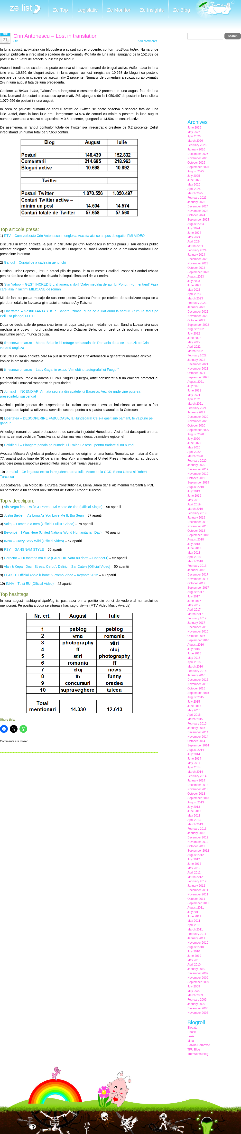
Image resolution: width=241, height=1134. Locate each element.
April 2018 (194, 557)
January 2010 (196, 969)
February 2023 (196, 303)
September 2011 (198, 903)
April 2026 (194, 136)
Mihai (191, 1040)
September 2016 (198, 640)
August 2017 (195, 592)
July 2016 (193, 649)
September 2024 (198, 219)
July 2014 (193, 754)
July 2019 (193, 491)
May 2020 (193, 447)
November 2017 (197, 579)
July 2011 (193, 912)
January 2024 (196, 254)
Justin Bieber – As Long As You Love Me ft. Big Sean (44, 515)
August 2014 (195, 750)
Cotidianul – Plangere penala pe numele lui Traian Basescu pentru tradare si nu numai (69, 445)
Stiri (15, 40)
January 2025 (196, 202)
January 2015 (196, 728)
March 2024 (195, 246)
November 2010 (197, 942)
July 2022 (193, 333)
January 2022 (196, 360)
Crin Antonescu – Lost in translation (55, 36)
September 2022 (198, 324)
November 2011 (197, 894)
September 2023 (198, 272)
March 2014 (195, 771)
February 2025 (196, 197)
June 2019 (194, 495)
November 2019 (197, 473)
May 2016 (193, 658)
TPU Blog (193, 1049)
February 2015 (196, 723)
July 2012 (193, 859)
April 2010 (194, 964)
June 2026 (194, 127)
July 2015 (193, 701)
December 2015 (197, 679)
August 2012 (195, 855)
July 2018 (193, 544)
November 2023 (197, 263)
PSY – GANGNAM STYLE (24, 549)
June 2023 (194, 285)
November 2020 (197, 421)
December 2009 (197, 973)
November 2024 (197, 211)
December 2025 (197, 154)
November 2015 (197, 684)
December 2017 (197, 574)
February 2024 (196, 250)
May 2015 (193, 710)
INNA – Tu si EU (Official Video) (30, 584)
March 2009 (195, 995)
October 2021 (196, 373)
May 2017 (193, 605)
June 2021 (194, 390)
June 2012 (194, 863)
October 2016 (196, 636)
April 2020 (194, 452)
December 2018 (197, 522)
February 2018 (196, 565)
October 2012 (196, 846)
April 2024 (194, 241)
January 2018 (196, 570)
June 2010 (194, 955)
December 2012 (197, 837)
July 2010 (193, 951)
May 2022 (193, 342)
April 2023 (194, 294)
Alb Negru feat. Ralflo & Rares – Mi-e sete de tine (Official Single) (52, 507)
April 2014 (194, 767)
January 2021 (196, 412)
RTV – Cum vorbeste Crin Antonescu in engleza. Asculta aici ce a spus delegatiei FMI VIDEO (74, 236)
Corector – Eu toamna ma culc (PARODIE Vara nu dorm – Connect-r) (56, 558)
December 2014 (197, 732)
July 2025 (193, 175)
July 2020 (193, 438)
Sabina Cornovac (198, 1045)
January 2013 (196, 833)
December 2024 (197, 206)
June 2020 (194, 443)
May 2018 (193, 552)
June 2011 (194, 916)
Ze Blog (181, 10)
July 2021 (193, 386)
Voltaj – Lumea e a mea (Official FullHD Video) (39, 524)
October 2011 (196, 899)
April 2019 (194, 504)
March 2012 (195, 877)
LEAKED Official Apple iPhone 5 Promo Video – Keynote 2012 (51, 575)
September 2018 (198, 535)
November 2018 (197, 526)
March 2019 (195, 509)
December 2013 (197, 785)
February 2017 (196, 618)
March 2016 (195, 666)
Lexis (190, 1036)
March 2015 (195, 719)
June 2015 (194, 706)
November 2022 (197, 316)
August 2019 (195, 487)
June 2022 (194, 338)
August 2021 (195, 381)
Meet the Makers (214, 9)
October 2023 (196, 268)
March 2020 (195, 456)
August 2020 (195, 434)
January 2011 (196, 938)
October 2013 (196, 793)
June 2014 (194, 758)
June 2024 (194, 232)
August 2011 (195, 907)
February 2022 (196, 355)
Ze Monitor (118, 10)
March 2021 (195, 403)
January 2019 (196, 517)
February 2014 (196, 776)
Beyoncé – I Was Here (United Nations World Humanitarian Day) (53, 532)
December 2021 (197, 364)
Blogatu (192, 1027)
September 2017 (198, 587)
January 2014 (196, 780)
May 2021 (193, 395)
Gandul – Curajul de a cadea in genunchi (35, 262)
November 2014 (197, 736)
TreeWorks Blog (197, 1054)
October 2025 (196, 162)
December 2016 (197, 627)
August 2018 (195, 539)
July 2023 (193, 281)
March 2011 (195, 929)
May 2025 (193, 184)
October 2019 (196, 478)
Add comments (147, 41)
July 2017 (193, 596)
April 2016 (194, 662)
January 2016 (196, 675)
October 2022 (196, 320)
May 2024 (193, 237)
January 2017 (196, 622)
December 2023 (197, 259)
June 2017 (194, 601)
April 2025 (194, 189)
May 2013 (193, 815)
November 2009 (197, 977)
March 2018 (195, 561)
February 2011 (196, 934)
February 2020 (196, 460)
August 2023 (195, 276)
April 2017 (194, 609)
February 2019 (196, 513)
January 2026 (196, 149)
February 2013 (196, 828)
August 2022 (195, 329)
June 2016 (194, 653)
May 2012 (193, 868)
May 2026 (193, 132)
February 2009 (196, 999)
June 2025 (194, 180)
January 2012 (196, 885)
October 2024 (196, 215)
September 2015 (198, 693)
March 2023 (195, 298)
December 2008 (197, 1008)
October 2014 (196, 741)
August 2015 (195, 697)
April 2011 (194, 925)
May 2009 (193, 991)
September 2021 (198, 377)
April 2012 (194, 872)
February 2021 (196, 408)
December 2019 (197, 469)
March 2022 (195, 351)
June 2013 (194, 811)
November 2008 (197, 1012)
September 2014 (198, 745)
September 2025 (198, 167)
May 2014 (193, 763)
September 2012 (198, 850)
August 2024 (195, 224)
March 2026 (195, 140)
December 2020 (197, 416)
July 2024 (193, 228)
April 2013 (194, 820)
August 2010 (195, 947)
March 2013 (195, 824)
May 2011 (193, 920)
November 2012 (197, 842)
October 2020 (196, 425)
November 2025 (197, 158)
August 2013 (195, 802)
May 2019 (193, 500)
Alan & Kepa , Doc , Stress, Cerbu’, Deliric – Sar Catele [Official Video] (57, 566)
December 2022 (197, 311)
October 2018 (196, 530)
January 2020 (196, 465)
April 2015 (194, 714)
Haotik (191, 1032)
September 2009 (198, 982)
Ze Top (60, 10)
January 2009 (196, 1004)
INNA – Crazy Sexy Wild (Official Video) (34, 541)
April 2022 (194, 346)
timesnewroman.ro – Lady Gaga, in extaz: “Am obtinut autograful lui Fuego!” (61, 370)
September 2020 (198, 430)
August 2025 (195, 171)
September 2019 (198, 482)
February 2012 (196, 881)
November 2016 (197, 631)
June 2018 (194, 548)
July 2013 (193, 807)
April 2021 (194, 399)
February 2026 (196, 145)
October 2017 (196, 583)
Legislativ (87, 10)
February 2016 (196, 671)
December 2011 (197, 890)
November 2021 (197, 368)
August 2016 (195, 644)
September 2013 (198, 798)
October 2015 (196, 688)
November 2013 (197, 789)
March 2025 (195, 193)
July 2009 (193, 986)
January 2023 (196, 307)
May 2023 (193, 289)
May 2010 (193, 960)
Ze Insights (152, 10)
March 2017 (195, 614)
